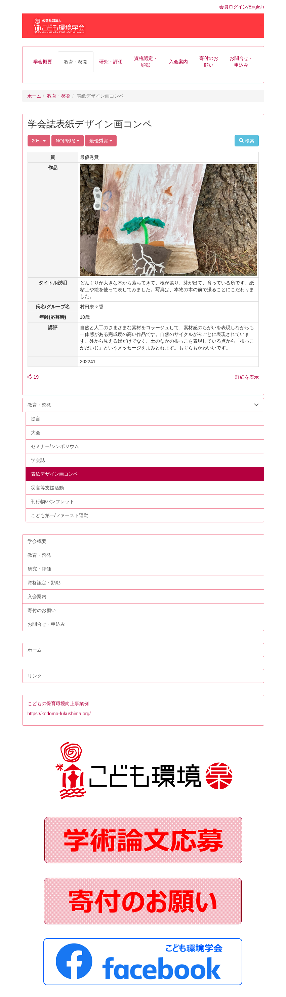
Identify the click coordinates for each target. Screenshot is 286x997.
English (256, 6)
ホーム (34, 96)
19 (33, 377)
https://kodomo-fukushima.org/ (59, 713)
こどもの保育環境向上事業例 (58, 703)
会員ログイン (233, 6)
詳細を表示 (247, 377)
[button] (43, 61)
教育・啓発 (59, 96)
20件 (39, 140)
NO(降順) (67, 140)
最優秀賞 (100, 140)
